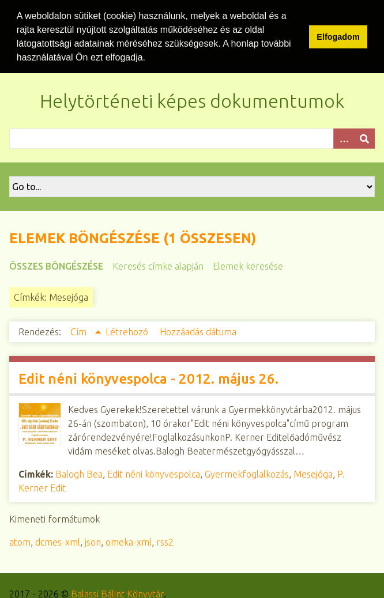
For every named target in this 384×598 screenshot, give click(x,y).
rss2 (165, 541)
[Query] (192, 137)
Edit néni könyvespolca (153, 473)
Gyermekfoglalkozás (247, 473)
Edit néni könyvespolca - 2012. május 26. (148, 377)
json (93, 541)
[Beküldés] (364, 137)
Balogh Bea (79, 473)
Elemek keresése (248, 265)
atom (20, 541)
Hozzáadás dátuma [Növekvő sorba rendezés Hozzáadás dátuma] (198, 331)
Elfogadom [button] (338, 36)
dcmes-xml (57, 541)
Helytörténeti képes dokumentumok (192, 99)
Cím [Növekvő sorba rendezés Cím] (79, 331)
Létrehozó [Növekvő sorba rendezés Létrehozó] (128, 331)
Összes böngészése (56, 265)
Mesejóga (313, 473)
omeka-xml (129, 541)
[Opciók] (343, 137)
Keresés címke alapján (158, 265)
